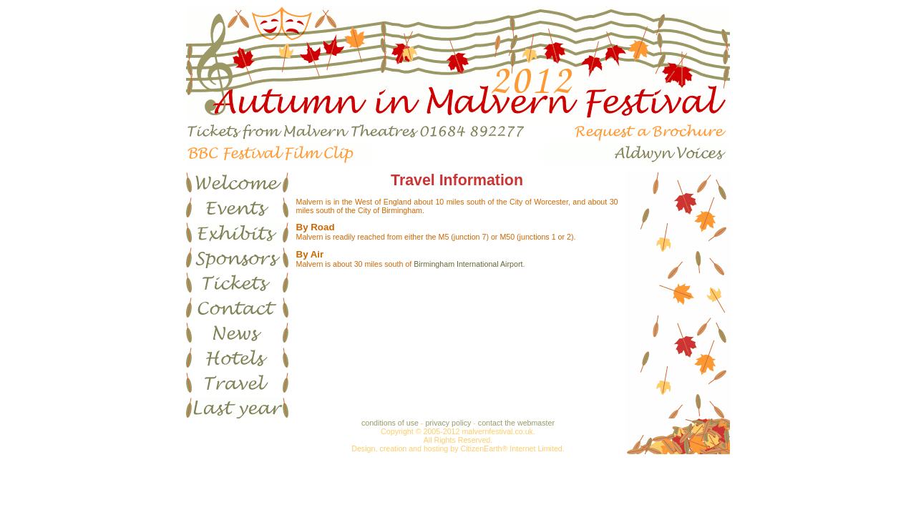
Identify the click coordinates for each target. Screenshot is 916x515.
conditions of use (390, 422)
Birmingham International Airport (468, 264)
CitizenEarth (481, 448)
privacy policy (448, 422)
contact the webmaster (516, 422)
